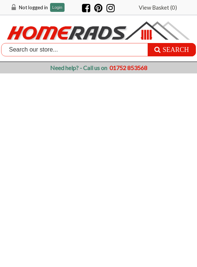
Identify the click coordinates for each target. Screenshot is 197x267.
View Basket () (158, 7)
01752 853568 (128, 67)
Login (57, 8)
